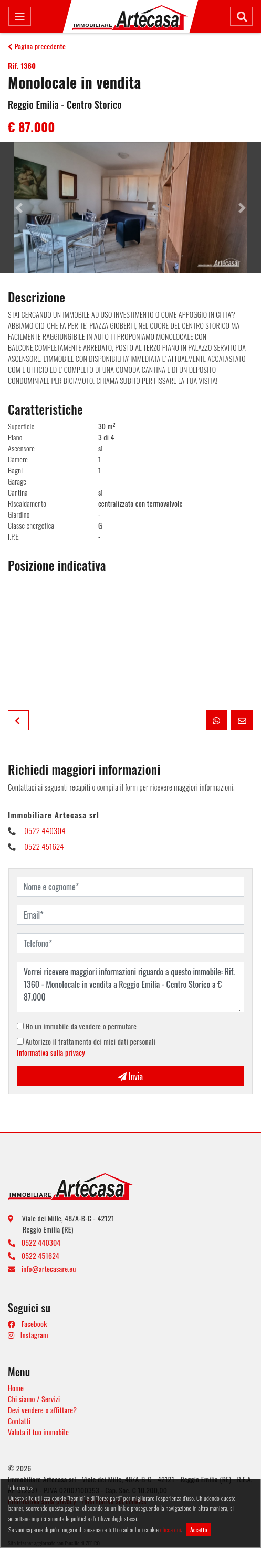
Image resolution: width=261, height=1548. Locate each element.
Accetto (198, 1529)
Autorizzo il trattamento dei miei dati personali (86, 1047)
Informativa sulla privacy (51, 1052)
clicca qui (170, 1529)
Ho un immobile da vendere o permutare (77, 1025)
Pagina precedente (37, 45)
